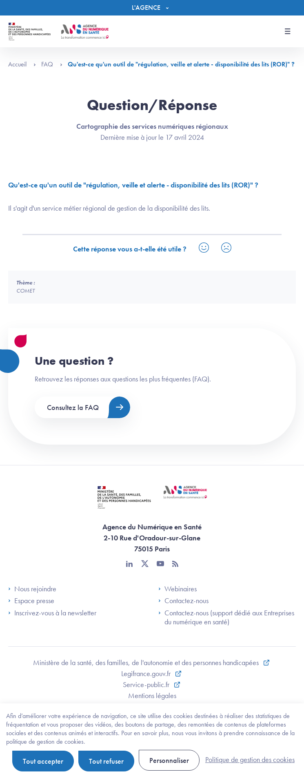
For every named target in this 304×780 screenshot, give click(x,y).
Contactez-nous (183, 600)
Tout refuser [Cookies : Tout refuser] (106, 761)
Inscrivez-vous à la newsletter (52, 612)
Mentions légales (152, 695)
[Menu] (152, 7)
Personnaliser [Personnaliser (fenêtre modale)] (169, 760)
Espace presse (31, 600)
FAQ (51, 64)
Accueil (22, 64)
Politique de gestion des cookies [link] (250, 759)
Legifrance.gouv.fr (146, 673)
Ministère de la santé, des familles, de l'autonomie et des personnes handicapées (146, 662)
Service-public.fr (147, 684)
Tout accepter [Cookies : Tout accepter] (43, 761)
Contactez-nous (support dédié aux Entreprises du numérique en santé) (226, 617)
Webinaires (177, 588)
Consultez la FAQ (73, 407)
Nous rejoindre (32, 588)
